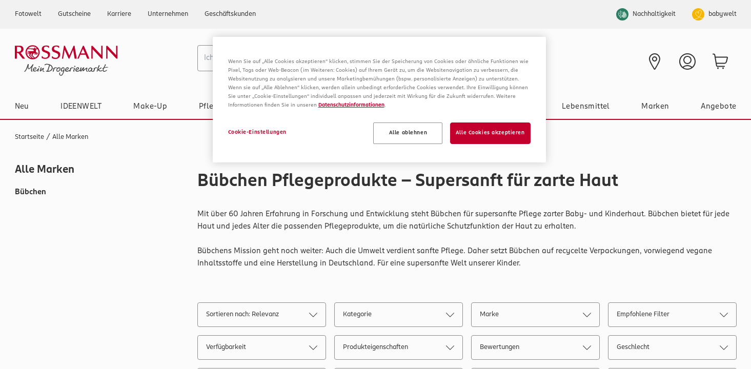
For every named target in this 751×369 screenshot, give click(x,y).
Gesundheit (509, 106)
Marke (535, 316)
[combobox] (315, 58)
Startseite (29, 137)
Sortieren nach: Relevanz (261, 316)
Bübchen (30, 192)
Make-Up (150, 106)
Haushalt (394, 106)
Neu (22, 106)
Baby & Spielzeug (313, 106)
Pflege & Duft (224, 106)
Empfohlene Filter (672, 316)
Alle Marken (70, 137)
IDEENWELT (81, 106)
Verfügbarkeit (261, 349)
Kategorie (398, 316)
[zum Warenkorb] (720, 61)
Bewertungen (535, 349)
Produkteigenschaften (398, 349)
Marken (655, 106)
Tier (450, 106)
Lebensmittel (586, 106)
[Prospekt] (497, 60)
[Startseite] (102, 60)
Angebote (718, 106)
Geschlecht (672, 349)
